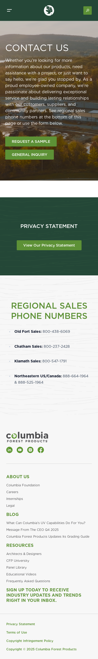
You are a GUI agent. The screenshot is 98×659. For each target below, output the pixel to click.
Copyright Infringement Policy (29, 641)
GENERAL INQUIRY (29, 155)
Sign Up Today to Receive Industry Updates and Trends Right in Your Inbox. (43, 595)
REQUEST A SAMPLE (31, 141)
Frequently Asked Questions (28, 581)
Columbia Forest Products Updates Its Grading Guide (47, 536)
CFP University (17, 561)
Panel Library (16, 567)
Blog (12, 514)
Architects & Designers (24, 554)
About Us (17, 476)
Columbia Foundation (23, 485)
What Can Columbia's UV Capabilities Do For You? (45, 523)
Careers (12, 492)
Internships (14, 499)
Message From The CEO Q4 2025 (32, 530)
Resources (19, 545)
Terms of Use (16, 632)
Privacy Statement (20, 624)
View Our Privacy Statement (49, 245)
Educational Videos (21, 574)
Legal (10, 506)
